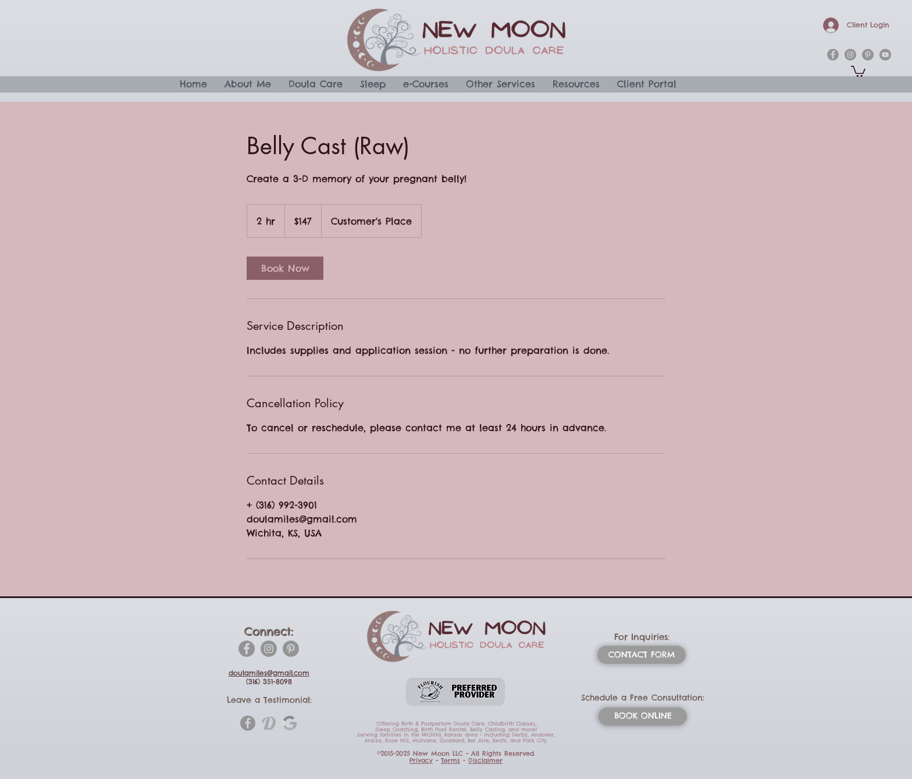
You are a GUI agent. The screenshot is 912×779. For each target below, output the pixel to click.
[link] (285, 268)
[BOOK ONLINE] (642, 716)
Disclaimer (485, 760)
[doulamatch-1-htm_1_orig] (268, 723)
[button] (858, 71)
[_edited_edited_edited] (289, 723)
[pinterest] (868, 55)
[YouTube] (885, 55)
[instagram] (850, 55)
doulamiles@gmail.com (269, 672)
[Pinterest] (291, 649)
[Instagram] (269, 649)
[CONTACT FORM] (641, 655)
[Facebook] (246, 649)
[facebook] (833, 55)
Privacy (421, 760)
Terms (450, 760)
